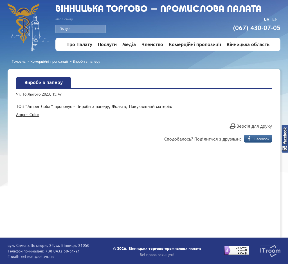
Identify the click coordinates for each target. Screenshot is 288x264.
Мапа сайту (64, 19)
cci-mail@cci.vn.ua (37, 256)
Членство (152, 44)
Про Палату (79, 44)
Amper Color (27, 114)
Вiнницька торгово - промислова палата (158, 9)
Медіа (129, 44)
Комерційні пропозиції (195, 44)
